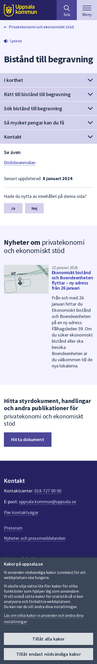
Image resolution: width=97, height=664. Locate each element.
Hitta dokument (27, 439)
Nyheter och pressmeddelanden (34, 538)
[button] (48, 80)
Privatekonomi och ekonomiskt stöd (41, 26)
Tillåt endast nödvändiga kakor (48, 654)
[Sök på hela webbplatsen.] (67, 10)
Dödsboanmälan (19, 162)
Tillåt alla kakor (48, 639)
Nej (34, 208)
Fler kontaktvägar (21, 512)
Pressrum (13, 528)
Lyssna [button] (16, 40)
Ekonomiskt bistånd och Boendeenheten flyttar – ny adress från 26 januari (72, 280)
